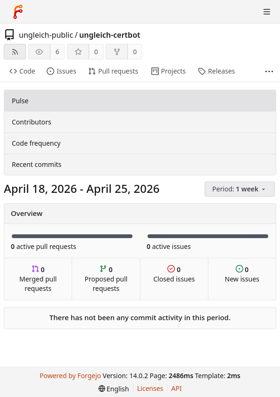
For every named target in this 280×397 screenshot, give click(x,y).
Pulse (20, 100)
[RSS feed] (15, 51)
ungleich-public (46, 35)
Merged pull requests (38, 279)
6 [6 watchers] (57, 51)
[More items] (269, 71)
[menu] (240, 189)
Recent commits (36, 164)
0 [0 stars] (96, 51)
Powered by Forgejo (70, 375)
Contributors (31, 121)
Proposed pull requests (106, 279)
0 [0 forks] (135, 51)
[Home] (18, 11)
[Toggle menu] (266, 11)
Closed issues (174, 274)
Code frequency (36, 143)
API (176, 388)
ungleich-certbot (109, 35)
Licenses (150, 388)
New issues (242, 274)
